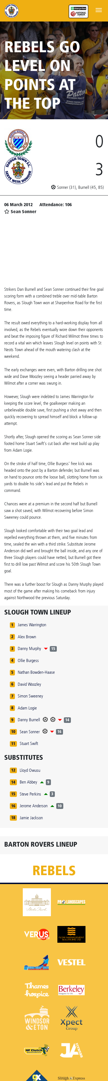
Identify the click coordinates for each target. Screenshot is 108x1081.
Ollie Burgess (28, 660)
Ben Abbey (28, 782)
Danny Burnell (29, 719)
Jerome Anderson (34, 805)
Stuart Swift (29, 743)
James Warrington (32, 624)
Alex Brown (27, 636)
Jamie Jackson (31, 817)
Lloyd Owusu (30, 770)
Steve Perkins (30, 794)
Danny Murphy (29, 648)
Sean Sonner (30, 731)
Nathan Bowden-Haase (36, 672)
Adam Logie (27, 708)
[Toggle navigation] (98, 9)
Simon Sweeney (30, 696)
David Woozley (29, 684)
